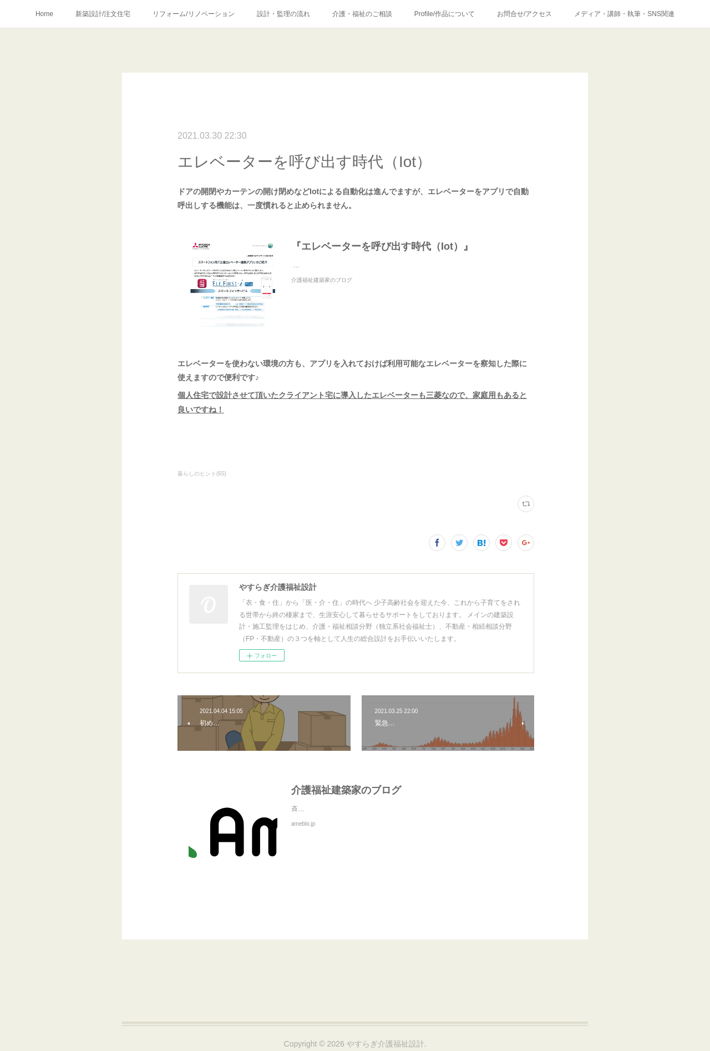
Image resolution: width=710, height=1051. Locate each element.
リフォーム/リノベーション (193, 14)
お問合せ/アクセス (524, 14)
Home (44, 14)
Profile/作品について (444, 14)
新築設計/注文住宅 (102, 14)
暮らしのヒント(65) (202, 474)
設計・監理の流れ (283, 14)
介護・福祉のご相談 (362, 14)
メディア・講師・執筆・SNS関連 (624, 14)
